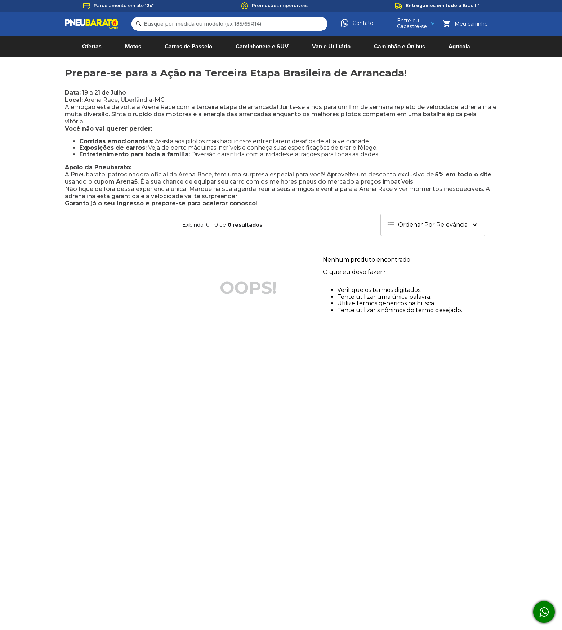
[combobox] (229, 24)
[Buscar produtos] (139, 24)
